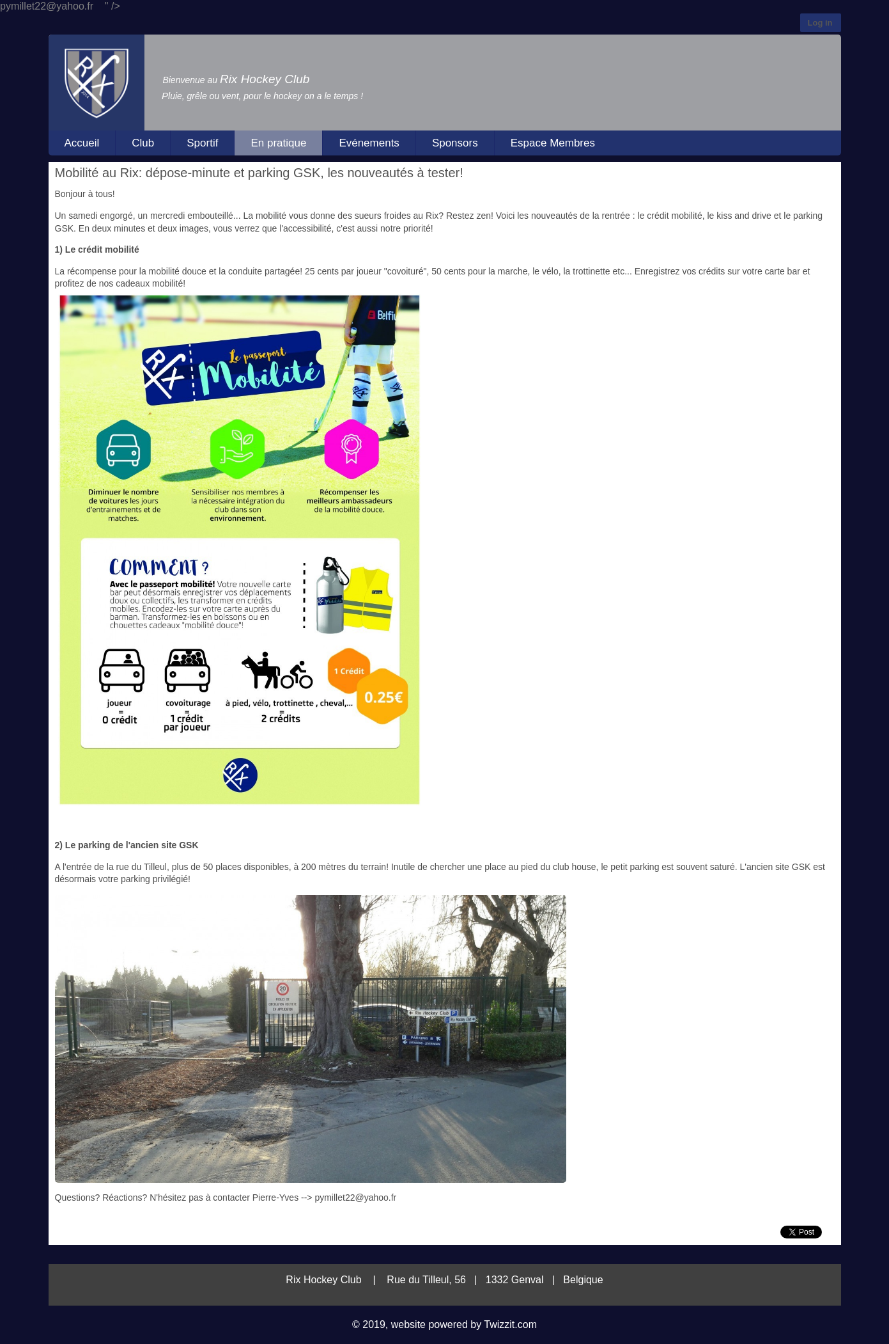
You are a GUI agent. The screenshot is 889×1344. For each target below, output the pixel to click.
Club (143, 143)
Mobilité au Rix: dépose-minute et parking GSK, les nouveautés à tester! (259, 173)
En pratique (278, 143)
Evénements (369, 143)
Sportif (202, 143)
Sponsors (455, 143)
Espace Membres (553, 143)
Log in (820, 23)
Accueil (82, 143)
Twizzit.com (510, 1324)
